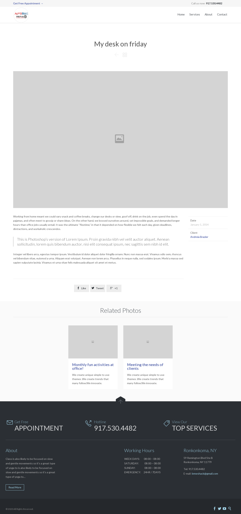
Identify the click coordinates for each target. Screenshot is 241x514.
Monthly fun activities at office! (93, 366)
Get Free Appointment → (28, 3)
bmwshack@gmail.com (205, 473)
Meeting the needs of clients (145, 366)
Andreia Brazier (199, 236)
